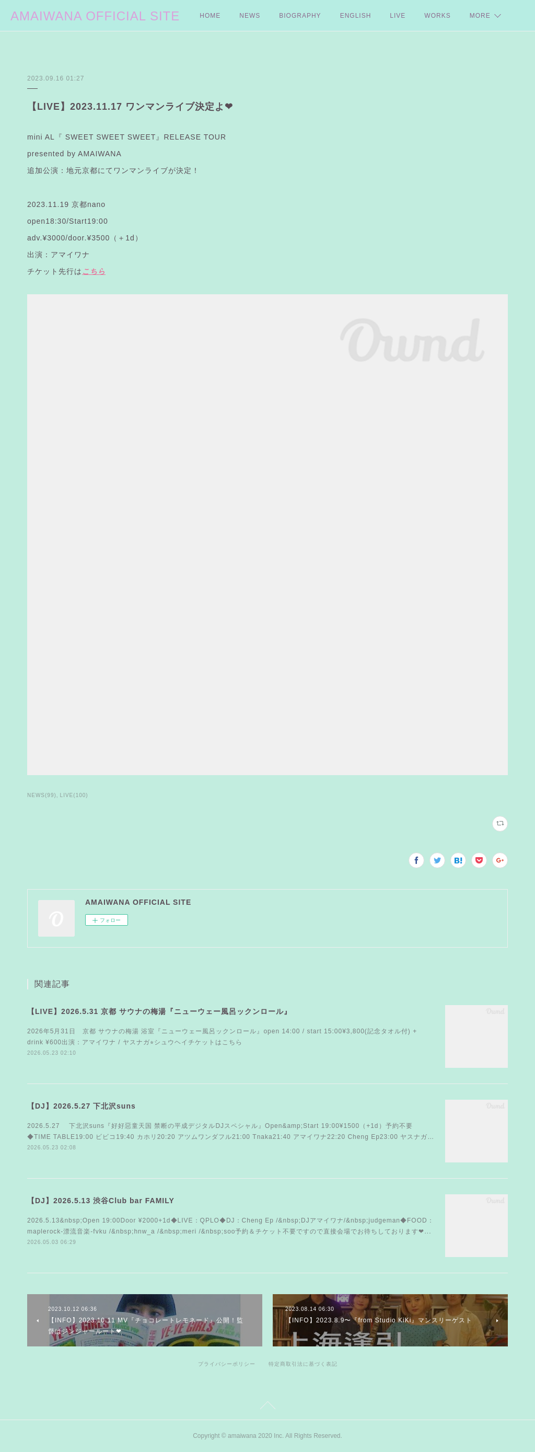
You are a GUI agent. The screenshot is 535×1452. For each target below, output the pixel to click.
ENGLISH (355, 15)
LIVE (397, 15)
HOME (210, 15)
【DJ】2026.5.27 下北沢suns (81, 1106)
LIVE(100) (74, 795)
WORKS (437, 15)
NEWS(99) (41, 795)
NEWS (249, 15)
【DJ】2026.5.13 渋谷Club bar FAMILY (101, 1200)
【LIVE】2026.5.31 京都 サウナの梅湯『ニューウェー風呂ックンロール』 (159, 1011)
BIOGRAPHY (300, 15)
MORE (480, 15)
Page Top (267, 1407)
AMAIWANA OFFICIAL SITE (95, 16)
